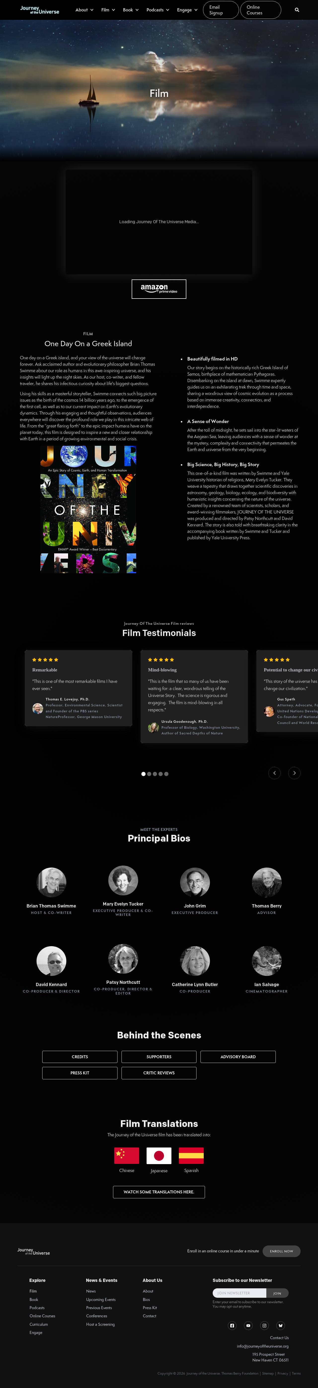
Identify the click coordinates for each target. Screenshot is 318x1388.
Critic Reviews (159, 1073)
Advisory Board (238, 1056)
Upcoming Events (101, 1299)
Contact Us (279, 1337)
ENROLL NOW (281, 1251)
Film (33, 1291)
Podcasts (37, 1307)
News (91, 1291)
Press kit (80, 1073)
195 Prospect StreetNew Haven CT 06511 (270, 1357)
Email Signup (216, 10)
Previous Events (99, 1307)
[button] (85, 10)
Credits (80, 1056)
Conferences (96, 1316)
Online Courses (254, 10)
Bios (146, 1299)
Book (34, 1299)
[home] (39, 9)
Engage (36, 1332)
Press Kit (150, 1307)
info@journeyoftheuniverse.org (263, 1346)
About (148, 1291)
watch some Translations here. (159, 1192)
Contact (149, 1316)
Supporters (159, 1056)
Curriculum (39, 1324)
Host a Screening (100, 1324)
